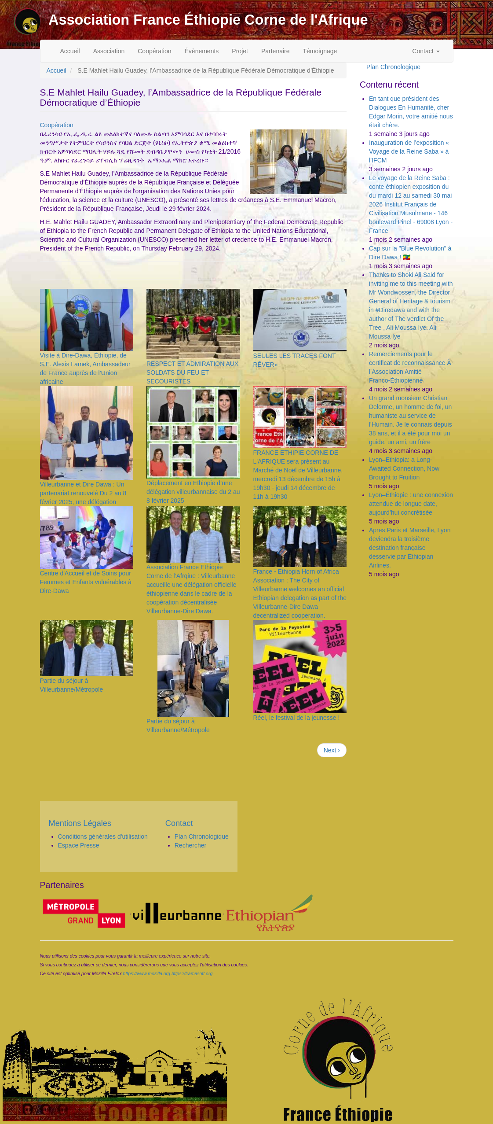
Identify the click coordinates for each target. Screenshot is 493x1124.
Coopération (154, 51)
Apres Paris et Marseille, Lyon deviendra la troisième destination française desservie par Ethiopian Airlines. (409, 548)
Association (109, 51)
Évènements (202, 51)
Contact (425, 51)
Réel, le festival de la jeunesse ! (296, 717)
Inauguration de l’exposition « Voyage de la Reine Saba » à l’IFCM (409, 151)
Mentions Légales (80, 823)
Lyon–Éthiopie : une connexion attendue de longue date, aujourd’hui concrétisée (411, 503)
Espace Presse (78, 845)
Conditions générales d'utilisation (103, 836)
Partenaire (275, 51)
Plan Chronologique (393, 66)
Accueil (70, 51)
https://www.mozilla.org (146, 973)
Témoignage (320, 51)
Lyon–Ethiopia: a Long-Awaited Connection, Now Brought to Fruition (404, 468)
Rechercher (190, 845)
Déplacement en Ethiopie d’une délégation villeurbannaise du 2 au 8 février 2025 (193, 491)
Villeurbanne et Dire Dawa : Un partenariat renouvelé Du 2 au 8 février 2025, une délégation (83, 493)
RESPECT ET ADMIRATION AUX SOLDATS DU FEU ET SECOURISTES (192, 372)
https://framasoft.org (192, 973)
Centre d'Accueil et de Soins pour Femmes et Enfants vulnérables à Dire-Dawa (86, 582)
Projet (240, 51)
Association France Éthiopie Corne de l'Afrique (208, 20)
